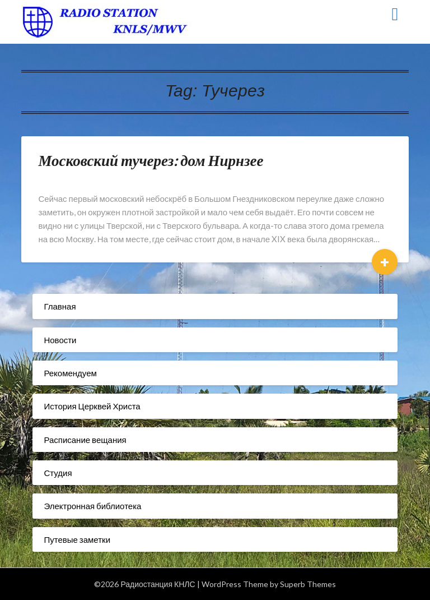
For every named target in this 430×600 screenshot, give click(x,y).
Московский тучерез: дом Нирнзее (150, 160)
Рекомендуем (70, 373)
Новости (60, 340)
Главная (60, 306)
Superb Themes (308, 584)
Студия (58, 473)
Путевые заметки (77, 539)
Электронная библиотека (92, 506)
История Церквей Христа (92, 406)
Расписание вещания (85, 440)
